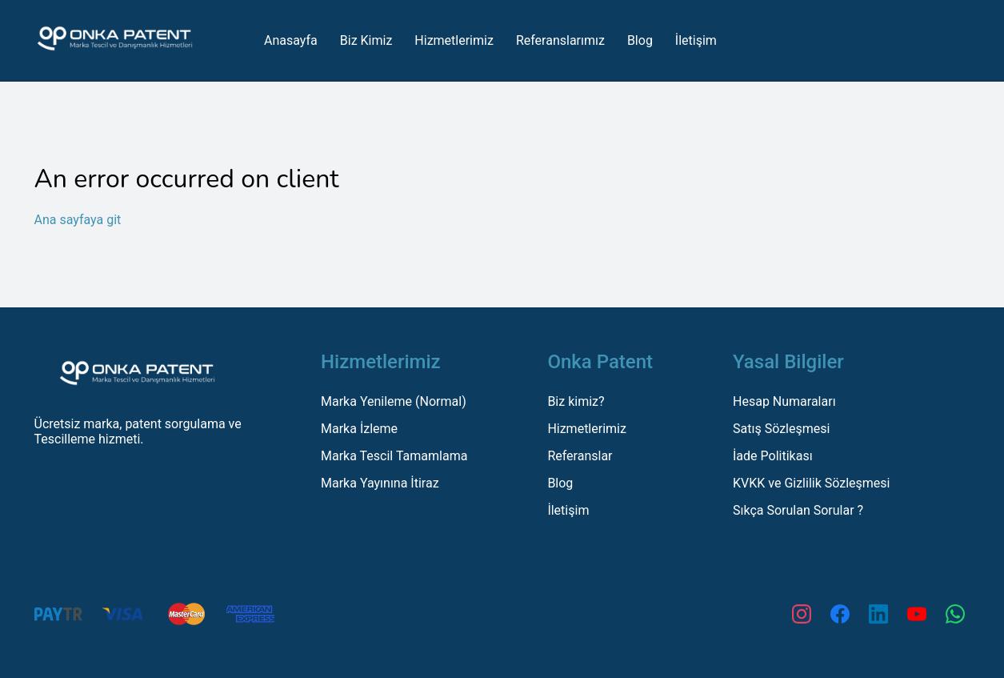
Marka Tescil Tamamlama (394, 455)
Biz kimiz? (575, 401)
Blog (560, 483)
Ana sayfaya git (78, 219)
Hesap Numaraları (784, 401)
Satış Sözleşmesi (781, 428)
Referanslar (579, 455)
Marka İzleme (359, 428)
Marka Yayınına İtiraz (380, 483)
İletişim (568, 510)
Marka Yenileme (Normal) (393, 401)
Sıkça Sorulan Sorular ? (798, 510)
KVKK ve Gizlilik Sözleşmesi (811, 483)
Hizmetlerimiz (586, 428)
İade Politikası (773, 455)
